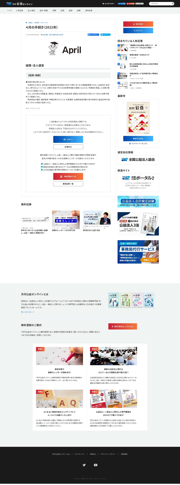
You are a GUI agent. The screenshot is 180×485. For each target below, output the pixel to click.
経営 (65, 10)
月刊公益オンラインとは (61, 455)
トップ (9, 10)
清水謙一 (37, 22)
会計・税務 (41, 10)
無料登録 (120, 3)
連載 (72, 10)
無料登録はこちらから (132, 327)
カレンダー (45, 22)
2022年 (45, 35)
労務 (50, 10)
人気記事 (19, 10)
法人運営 (30, 10)
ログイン (102, 3)
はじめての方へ (85, 3)
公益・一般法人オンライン (23, 3)
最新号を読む (138, 139)
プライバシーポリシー (108, 455)
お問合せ (136, 3)
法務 (58, 10)
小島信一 (30, 22)
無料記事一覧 (68, 185)
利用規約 (124, 455)
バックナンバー (79, 455)
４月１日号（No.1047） (56, 35)
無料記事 (80, 10)
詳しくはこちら (28, 313)
